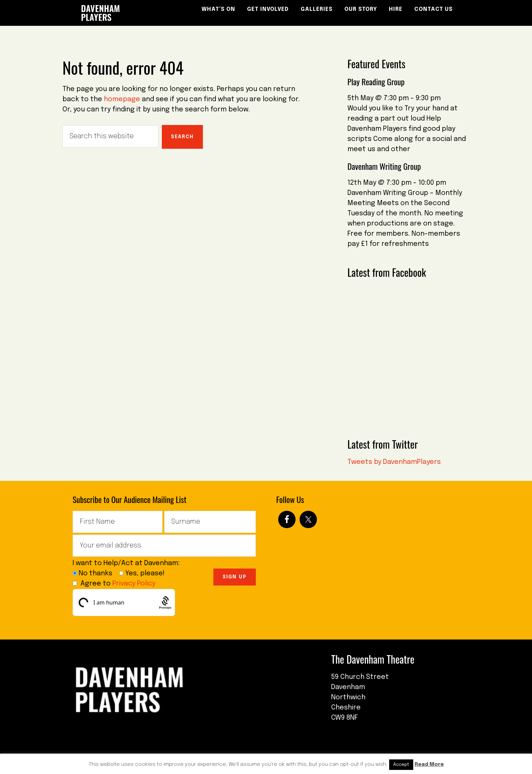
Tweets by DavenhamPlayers (394, 462)
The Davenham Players (123, 13)
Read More (429, 764)
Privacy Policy (133, 583)
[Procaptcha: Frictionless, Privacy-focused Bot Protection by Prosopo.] (165, 602)
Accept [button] (401, 764)
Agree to (114, 583)
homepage (122, 99)
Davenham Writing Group (384, 166)
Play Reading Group (376, 81)
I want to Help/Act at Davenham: (129, 563)
